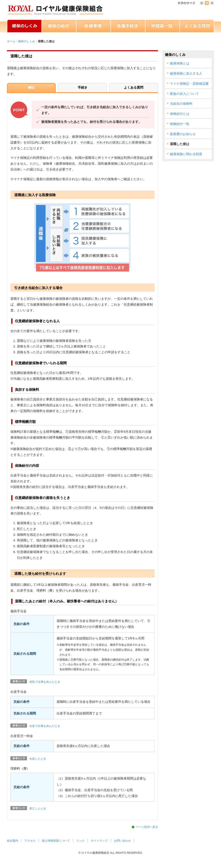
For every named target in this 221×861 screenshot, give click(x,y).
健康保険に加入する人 (186, 73)
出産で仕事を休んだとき (44, 726)
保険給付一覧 (179, 124)
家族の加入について (184, 93)
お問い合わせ (122, 840)
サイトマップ (99, 840)
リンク (80, 840)
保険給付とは (179, 114)
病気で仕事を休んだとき (44, 681)
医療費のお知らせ (183, 134)
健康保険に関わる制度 (186, 154)
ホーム (11, 41)
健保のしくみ (26, 41)
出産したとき (37, 758)
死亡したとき (37, 808)
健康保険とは (179, 63)
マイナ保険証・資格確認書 (189, 83)
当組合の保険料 (181, 103)
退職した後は (179, 144)
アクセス (30, 840)
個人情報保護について (56, 840)
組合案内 (12, 840)
